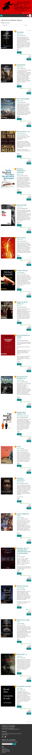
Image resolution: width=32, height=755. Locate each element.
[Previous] (27, 30)
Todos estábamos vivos (23, 514)
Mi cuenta (3, 752)
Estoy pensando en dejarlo (23, 336)
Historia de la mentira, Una (21, 413)
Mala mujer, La (22, 654)
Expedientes (21, 65)
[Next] (30, 30)
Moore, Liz (19, 305)
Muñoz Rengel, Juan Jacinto (23, 415)
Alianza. (18, 35)
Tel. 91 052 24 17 (5, 729)
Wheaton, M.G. (20, 239)
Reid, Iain (19, 338)
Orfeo (19, 447)
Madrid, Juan (19, 206)
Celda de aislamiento (21, 479)
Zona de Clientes (27, 12)
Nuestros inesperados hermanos (21, 170)
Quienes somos (5, 748)
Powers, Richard (20, 448)
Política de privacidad (6, 750)
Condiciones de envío (6, 751)
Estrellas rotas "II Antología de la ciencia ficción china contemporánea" (24, 550)
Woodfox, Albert (20, 481)
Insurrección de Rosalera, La (22, 377)
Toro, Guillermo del (21, 133)
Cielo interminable (23, 99)
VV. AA (18, 555)
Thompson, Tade (20, 380)
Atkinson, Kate (20, 34)
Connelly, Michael (20, 272)
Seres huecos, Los (23, 131)
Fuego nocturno (22, 270)
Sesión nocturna (22, 586)
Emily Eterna (21, 238)
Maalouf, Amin (20, 174)
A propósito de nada (24, 686)
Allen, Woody (20, 688)
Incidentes (20, 32)
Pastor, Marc (19, 656)
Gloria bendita (22, 205)
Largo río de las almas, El (22, 303)
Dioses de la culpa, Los (23, 620)
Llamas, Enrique (20, 517)
